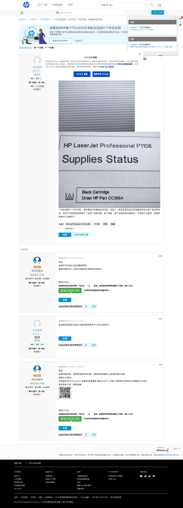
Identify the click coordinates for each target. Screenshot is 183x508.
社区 (79, 482)
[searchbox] (124, 5)
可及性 (33, 497)
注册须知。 (176, 454)
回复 (65, 234)
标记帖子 (37, 89)
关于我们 (17, 471)
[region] (92, 65)
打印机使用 (44, 19)
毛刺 (113, 224)
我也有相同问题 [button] (81, 234)
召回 (16, 497)
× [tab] (175, 18)
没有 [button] (94, 306)
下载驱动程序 (82, 475)
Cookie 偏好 (84, 497)
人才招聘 (17, 479)
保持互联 (143, 471)
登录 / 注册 (157, 12)
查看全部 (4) (69, 228)
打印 (105, 224)
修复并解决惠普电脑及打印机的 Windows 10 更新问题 (151, 47)
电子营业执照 (116, 497)
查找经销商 (50, 482)
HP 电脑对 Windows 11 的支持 (141, 30)
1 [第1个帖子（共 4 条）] (31, 82)
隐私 (40, 497)
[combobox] (89, 12)
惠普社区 (22, 19)
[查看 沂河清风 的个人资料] (37, 67)
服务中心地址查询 (84, 485)
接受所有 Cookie (101, 74)
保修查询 (80, 488)
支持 (79, 471)
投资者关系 (18, 482)
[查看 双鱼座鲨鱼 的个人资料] (37, 270)
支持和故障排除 (83, 479)
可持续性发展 (19, 485)
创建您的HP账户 (60, 41)
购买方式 (49, 471)
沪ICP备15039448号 (100, 497)
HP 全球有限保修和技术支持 (66, 497)
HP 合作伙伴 (113, 471)
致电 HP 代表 (51, 479)
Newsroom (18, 488)
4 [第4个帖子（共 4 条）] (31, 391)
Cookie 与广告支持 (106, 67)
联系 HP (17, 475)
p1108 (97, 224)
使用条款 (166, 454)
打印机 (33, 19)
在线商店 (49, 475)
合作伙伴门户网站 (116, 475)
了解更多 (78, 41)
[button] (160, 56)
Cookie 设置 (82, 74)
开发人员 (112, 479)
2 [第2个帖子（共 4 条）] (31, 282)
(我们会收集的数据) (125, 64)
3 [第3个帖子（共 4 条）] (31, 348)
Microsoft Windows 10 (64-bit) (78, 224)
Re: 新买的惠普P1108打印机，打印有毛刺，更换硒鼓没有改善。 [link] (79, 19)
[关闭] (139, 54)
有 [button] (86, 306)
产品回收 (24, 497)
